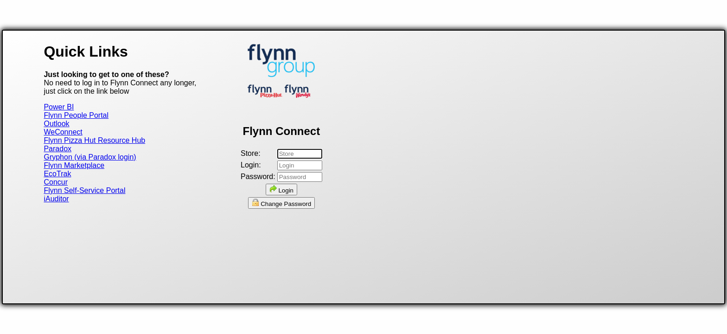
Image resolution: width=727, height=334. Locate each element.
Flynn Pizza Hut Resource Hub (94, 140)
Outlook (56, 124)
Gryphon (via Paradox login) (90, 157)
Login (281, 189)
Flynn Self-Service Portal (84, 190)
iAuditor (56, 199)
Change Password (282, 203)
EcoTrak (57, 174)
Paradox (57, 149)
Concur (56, 182)
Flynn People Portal (76, 115)
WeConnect (63, 132)
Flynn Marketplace (74, 165)
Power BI (59, 107)
